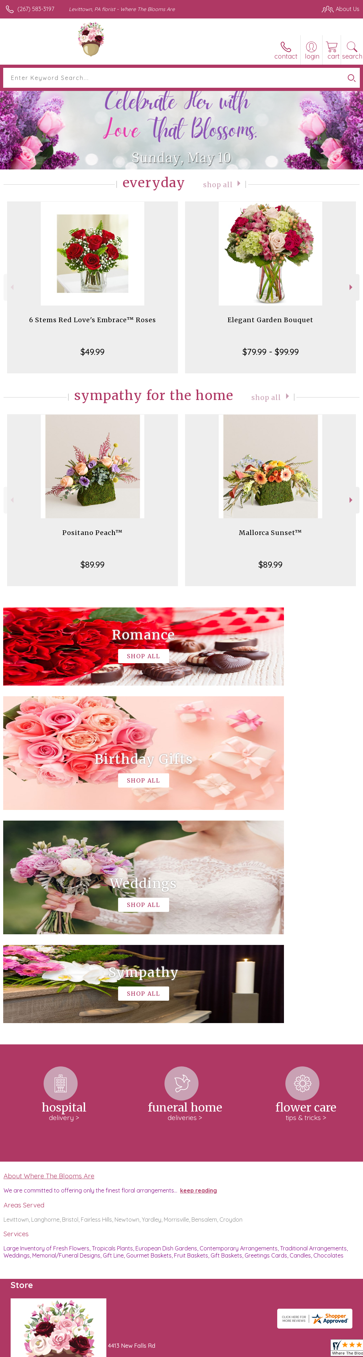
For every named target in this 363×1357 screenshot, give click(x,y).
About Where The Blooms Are (49, 962)
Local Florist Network (289, 1349)
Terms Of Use (197, 1349)
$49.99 (92, 351)
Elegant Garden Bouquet (270, 320)
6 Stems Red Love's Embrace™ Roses (92, 320)
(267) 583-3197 (35, 8)
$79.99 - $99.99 (270, 351)
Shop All (218, 184)
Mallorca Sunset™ (270, 533)
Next (351, 287)
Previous (11, 287)
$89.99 (92, 564)
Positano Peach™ (92, 533)
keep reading (198, 977)
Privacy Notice (239, 1349)
